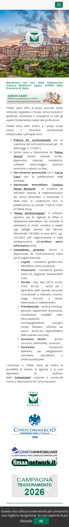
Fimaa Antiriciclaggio (30, 213)
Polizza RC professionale (32, 140)
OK (41, 521)
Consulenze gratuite (29, 249)
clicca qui (26, 521)
